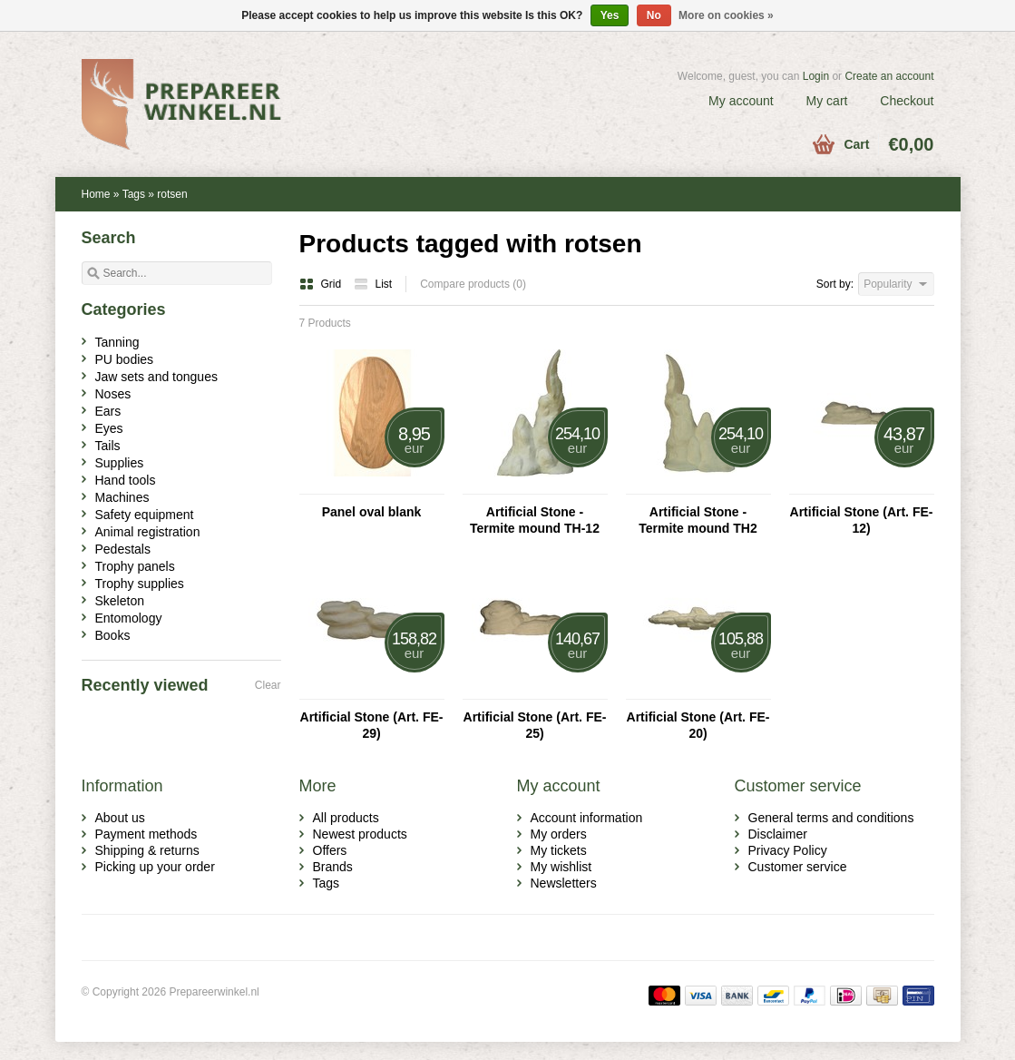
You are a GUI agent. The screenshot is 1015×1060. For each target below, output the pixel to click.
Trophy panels (135, 566)
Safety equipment (144, 514)
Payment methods (146, 834)
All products (346, 817)
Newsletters (564, 883)
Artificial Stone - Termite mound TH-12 (535, 520)
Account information (587, 817)
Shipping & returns (147, 850)
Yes (610, 15)
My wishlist (561, 866)
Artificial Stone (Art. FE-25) (535, 725)
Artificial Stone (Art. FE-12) (861, 520)
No (654, 15)
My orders (559, 834)
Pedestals (123, 549)
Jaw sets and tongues (156, 376)
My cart (827, 100)
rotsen (172, 194)
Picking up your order (155, 866)
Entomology (128, 618)
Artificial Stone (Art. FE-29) (372, 725)
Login (816, 76)
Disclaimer (777, 834)
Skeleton (119, 601)
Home (96, 194)
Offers (330, 850)
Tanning (117, 342)
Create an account (888, 76)
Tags (133, 194)
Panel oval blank (372, 512)
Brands (333, 866)
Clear (268, 685)
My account (741, 100)
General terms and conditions (831, 817)
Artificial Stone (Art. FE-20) (698, 725)
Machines (122, 497)
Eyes (109, 428)
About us (120, 817)
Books (113, 635)
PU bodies (124, 359)
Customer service (797, 866)
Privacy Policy (787, 850)
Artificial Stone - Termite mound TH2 (697, 520)
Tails (108, 445)
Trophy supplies (139, 583)
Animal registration (147, 532)
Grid (322, 284)
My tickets (559, 850)
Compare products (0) (473, 284)
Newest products (360, 834)
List (373, 284)
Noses (113, 394)
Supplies (119, 463)
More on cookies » (726, 15)
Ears (108, 411)
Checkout (906, 100)
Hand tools (125, 480)
